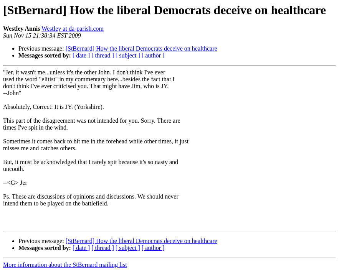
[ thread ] (102, 55)
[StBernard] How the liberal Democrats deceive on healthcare (141, 48)
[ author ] (153, 55)
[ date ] (81, 55)
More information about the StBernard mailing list (65, 264)
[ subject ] (128, 55)
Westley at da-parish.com (72, 28)
